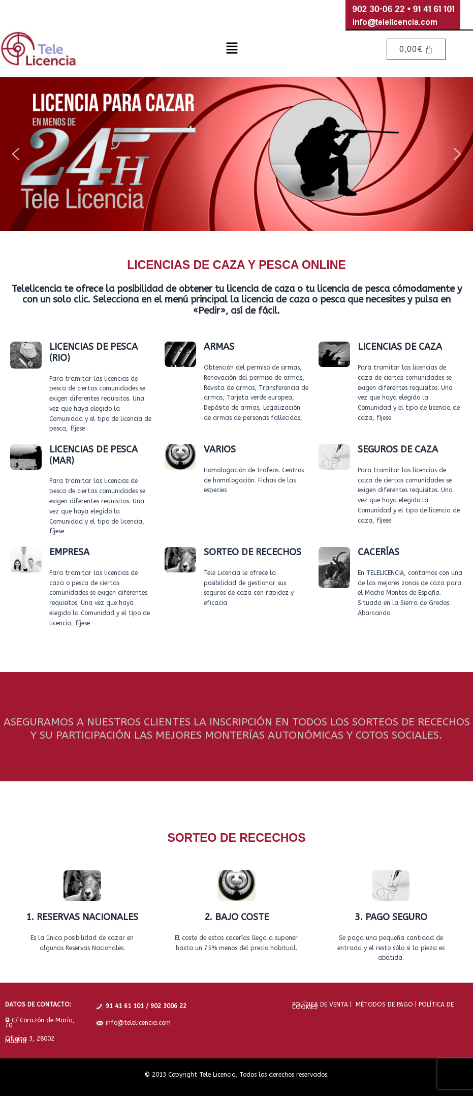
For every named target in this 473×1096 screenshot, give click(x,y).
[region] (236, 154)
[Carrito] (416, 49)
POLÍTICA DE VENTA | (322, 1004)
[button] (232, 49)
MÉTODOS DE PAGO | (384, 1004)
